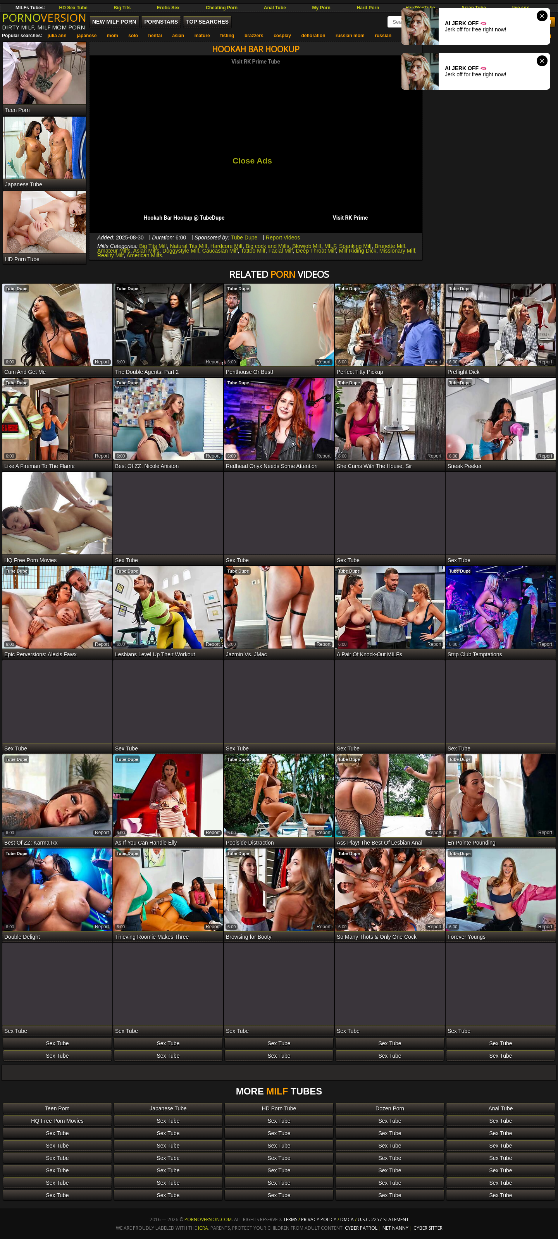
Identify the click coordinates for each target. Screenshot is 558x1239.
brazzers (254, 35)
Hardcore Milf (226, 246)
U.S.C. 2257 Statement (383, 1219)
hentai (155, 35)
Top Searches (207, 22)
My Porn (321, 7)
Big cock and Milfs (267, 246)
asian (178, 35)
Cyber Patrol (361, 1228)
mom (112, 35)
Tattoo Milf (253, 251)
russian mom (350, 35)
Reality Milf (110, 255)
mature (202, 35)
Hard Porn (368, 7)
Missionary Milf (397, 251)
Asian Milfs (146, 251)
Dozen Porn (389, 1108)
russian (383, 35)
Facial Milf (281, 251)
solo (133, 35)
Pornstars (161, 22)
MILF (330, 246)
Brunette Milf (390, 246)
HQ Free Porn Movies (57, 1121)
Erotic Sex (168, 7)
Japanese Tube (168, 1108)
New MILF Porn (114, 22)
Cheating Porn (222, 7)
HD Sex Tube (73, 7)
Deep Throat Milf (316, 251)
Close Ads (252, 160)
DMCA (347, 1219)
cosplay (282, 35)
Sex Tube (57, 1043)
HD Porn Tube (279, 1108)
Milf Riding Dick (357, 251)
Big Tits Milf (153, 246)
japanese (86, 35)
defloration (313, 35)
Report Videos (283, 237)
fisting (227, 35)
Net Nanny (395, 1228)
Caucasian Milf (220, 251)
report (102, 362)
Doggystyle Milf (180, 251)
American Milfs (144, 255)
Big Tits (122, 7)
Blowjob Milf (306, 246)
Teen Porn (57, 1108)
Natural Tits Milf (188, 246)
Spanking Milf (355, 246)
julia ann (57, 35)
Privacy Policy (319, 1219)
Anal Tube (275, 7)
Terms (290, 1219)
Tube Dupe (244, 237)
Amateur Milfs (114, 251)
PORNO (44, 17)
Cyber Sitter (428, 1228)
